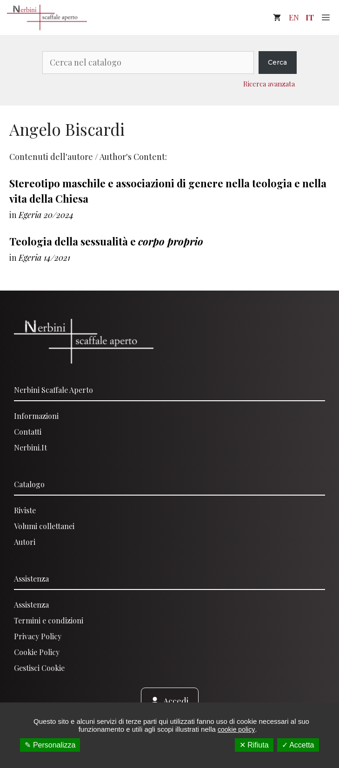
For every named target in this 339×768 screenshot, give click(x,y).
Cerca (277, 62)
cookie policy (236, 729)
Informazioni (36, 416)
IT (310, 17)
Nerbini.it (30, 447)
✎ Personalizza (50, 745)
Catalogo (29, 484)
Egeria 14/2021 (44, 257)
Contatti (27, 432)
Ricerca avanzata (269, 83)
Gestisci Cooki (37, 668)
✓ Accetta (298, 745)
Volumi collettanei (44, 526)
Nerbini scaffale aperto (53, 390)
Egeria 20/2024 (46, 214)
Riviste (25, 510)
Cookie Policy (37, 652)
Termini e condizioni (48, 620)
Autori (24, 542)
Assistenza (31, 578)
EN (294, 17)
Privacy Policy (37, 636)
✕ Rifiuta (254, 745)
